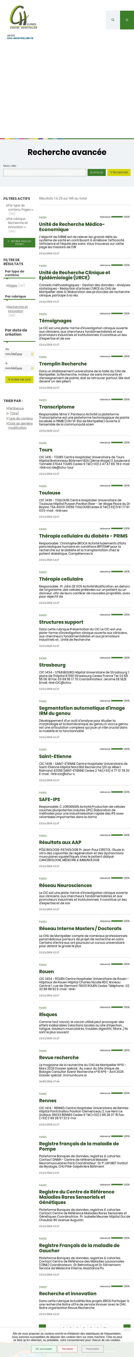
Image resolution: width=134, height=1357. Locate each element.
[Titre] (14, 356)
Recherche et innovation (67, 1236)
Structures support (61, 564)
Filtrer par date (21, 322)
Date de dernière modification (20, 368)
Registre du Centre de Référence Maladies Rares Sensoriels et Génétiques (76, 1139)
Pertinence (16, 351)
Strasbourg (52, 607)
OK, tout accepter (44, 1349)
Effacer (98, 114)
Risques (48, 957)
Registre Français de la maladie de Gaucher (79, 1190)
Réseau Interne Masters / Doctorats (80, 871)
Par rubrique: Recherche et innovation (18, 165)
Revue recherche (59, 1000)
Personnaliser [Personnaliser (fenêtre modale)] (92, 1349)
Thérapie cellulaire (61, 521)
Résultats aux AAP (60, 784)
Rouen (46, 913)
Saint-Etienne (55, 698)
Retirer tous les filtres (20, 185)
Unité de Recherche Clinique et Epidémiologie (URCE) (74, 217)
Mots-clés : (10, 107)
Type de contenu (20, 361)
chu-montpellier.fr (20, 38)
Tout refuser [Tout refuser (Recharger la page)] (67, 1349)
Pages (12, 228)
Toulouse (49, 435)
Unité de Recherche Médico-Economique (72, 169)
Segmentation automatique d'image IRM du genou (82, 653)
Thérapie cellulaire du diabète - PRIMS (83, 478)
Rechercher (120, 114)
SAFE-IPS (49, 741)
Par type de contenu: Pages (19, 150)
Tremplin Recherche (63, 306)
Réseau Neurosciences (65, 827)
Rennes (47, 1043)
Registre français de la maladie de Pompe (79, 1088)
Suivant (127, 1270)
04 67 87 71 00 (103, 1293)
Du (7, 291)
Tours (45, 392)
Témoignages (55, 263)
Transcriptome (57, 349)
